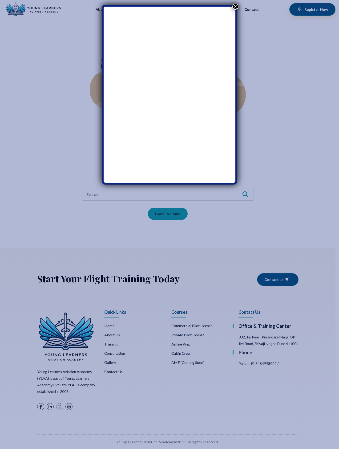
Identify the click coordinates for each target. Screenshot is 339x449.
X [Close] (235, 7)
